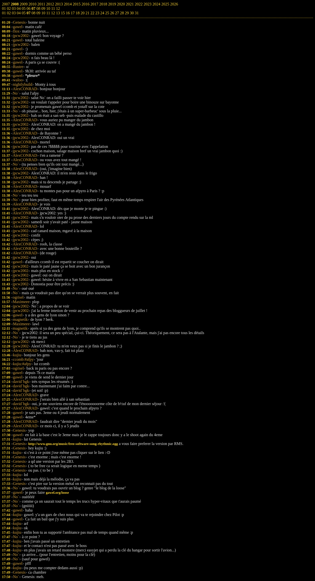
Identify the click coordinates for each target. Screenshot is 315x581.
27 (117, 13)
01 (4, 13)
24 (102, 13)
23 (97, 13)
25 (107, 13)
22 (92, 13)
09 (38, 13)
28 (122, 13)
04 (19, 13)
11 (48, 13)
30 (132, 13)
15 (63, 13)
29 (127, 13)
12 (53, 13)
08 (33, 13)
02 (9, 13)
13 (58, 13)
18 (77, 13)
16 (68, 13)
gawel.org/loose (57, 493)
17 (73, 13)
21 (87, 13)
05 (24, 13)
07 (29, 13)
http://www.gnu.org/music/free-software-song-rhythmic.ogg (73, 444)
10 (43, 13)
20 (82, 13)
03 (14, 13)
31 (137, 13)
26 (112, 13)
